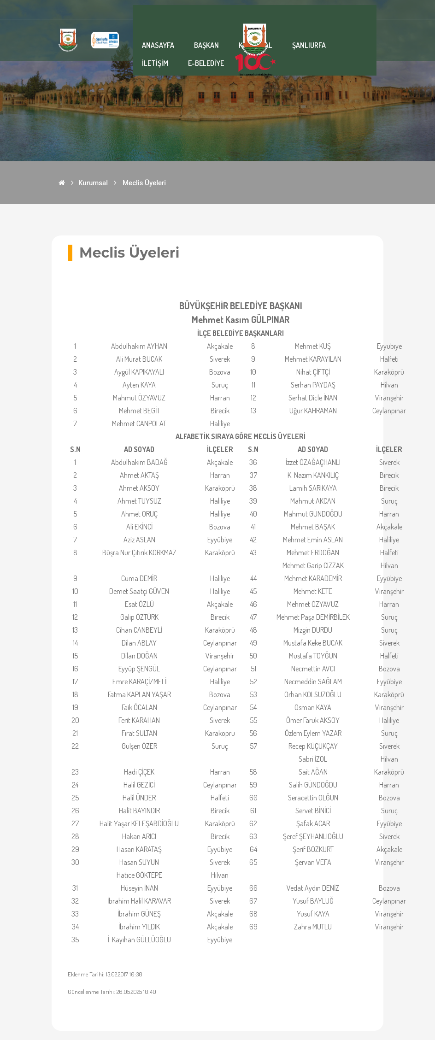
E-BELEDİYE (206, 63)
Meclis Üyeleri (144, 183)
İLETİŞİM (155, 63)
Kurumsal (93, 183)
